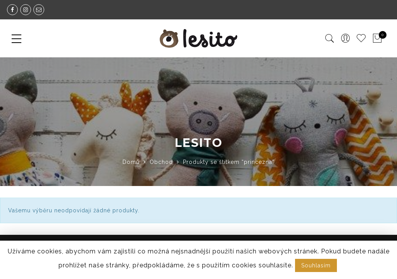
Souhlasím (316, 265)
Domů (131, 162)
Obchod (161, 162)
